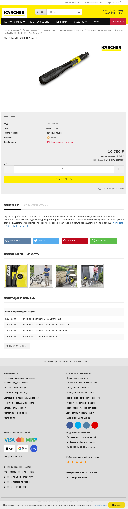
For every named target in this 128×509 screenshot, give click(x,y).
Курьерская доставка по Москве (19, 471)
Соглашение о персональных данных (21, 397)
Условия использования (15, 407)
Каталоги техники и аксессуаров (81, 382)
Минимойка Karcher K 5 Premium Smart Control (45, 330)
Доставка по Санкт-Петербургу (18, 476)
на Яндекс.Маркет (83, 457)
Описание (11, 205)
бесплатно (81, 447)
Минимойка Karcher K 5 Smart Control (40, 336)
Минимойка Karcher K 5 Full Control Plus (42, 318)
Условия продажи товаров (16, 382)
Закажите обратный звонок (80, 441)
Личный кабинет (71, 2)
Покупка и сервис (39, 21)
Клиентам (61, 21)
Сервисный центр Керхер (78, 417)
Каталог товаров (13, 21)
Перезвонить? (114, 2)
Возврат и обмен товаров (16, 387)
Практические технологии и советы (83, 397)
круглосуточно (82, 472)
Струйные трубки (54, 132)
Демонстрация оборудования (80, 412)
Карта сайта (9, 417)
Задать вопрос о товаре (111, 188)
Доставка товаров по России (17, 481)
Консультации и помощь (77, 387)
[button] (17, 241)
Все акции (118, 21)
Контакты (97, 21)
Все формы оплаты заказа (16, 456)
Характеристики (36, 205)
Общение (79, 21)
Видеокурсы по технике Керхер (81, 402)
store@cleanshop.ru (77, 477)
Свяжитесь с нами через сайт (81, 437)
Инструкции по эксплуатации (80, 392)
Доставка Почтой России (15, 486)
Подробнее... (100, 504)
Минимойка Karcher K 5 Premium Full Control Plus (46, 324)
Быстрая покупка (93, 2)
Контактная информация (15, 412)
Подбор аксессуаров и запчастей (81, 407)
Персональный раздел (77, 378)
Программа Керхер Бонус (16, 392)
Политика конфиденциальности (19, 402)
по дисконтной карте (108, 156)
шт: (5, 163)
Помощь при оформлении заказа (19, 378)
